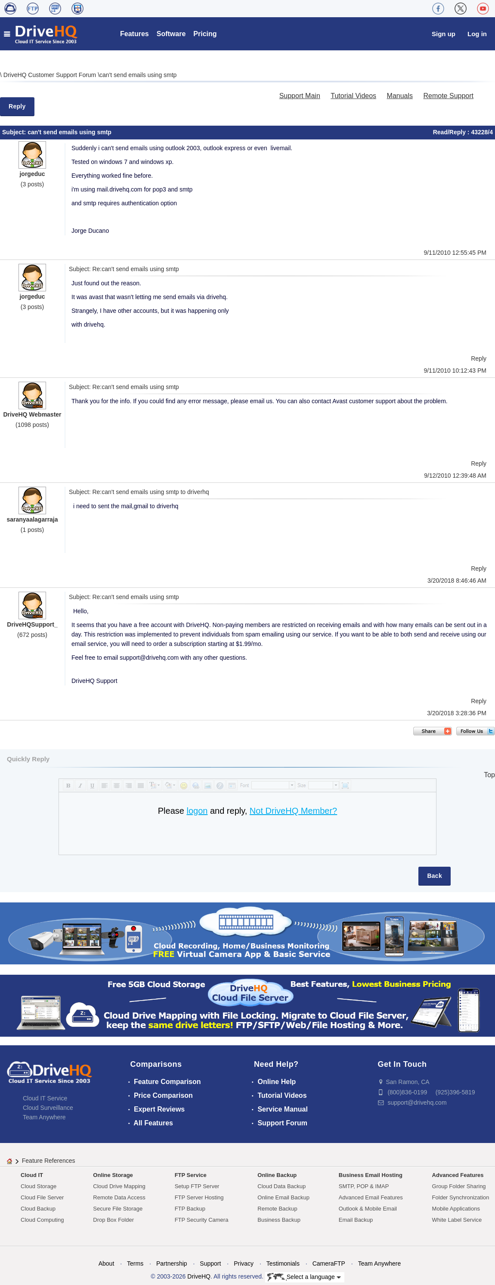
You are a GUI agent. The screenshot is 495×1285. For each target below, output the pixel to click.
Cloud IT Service (45, 1098)
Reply (17, 106)
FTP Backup (190, 1208)
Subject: (15, 132)
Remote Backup (277, 1208)
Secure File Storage (117, 1208)
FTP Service (191, 1175)
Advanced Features (458, 1175)
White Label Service (457, 1220)
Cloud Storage (38, 1186)
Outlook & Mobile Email (368, 1208)
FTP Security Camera (202, 1220)
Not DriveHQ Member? (293, 810)
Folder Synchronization (460, 1197)
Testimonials (283, 1263)
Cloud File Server (42, 1197)
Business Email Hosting (370, 1175)
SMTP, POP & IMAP (364, 1186)
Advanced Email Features (371, 1197)
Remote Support (448, 95)
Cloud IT (32, 1175)
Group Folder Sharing (459, 1186)
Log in (477, 33)
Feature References (48, 1160)
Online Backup (277, 1175)
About (106, 1263)
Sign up (443, 33)
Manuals (400, 95)
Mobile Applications (456, 1208)
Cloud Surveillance (48, 1107)
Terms (135, 1263)
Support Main (299, 95)
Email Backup (356, 1220)
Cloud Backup (38, 1208)
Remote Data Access (119, 1197)
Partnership (171, 1263)
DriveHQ (198, 1276)
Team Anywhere (44, 1117)
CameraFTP (328, 1263)
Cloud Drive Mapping (119, 1186)
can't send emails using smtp (137, 74)
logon (196, 810)
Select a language (304, 1277)
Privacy (244, 1263)
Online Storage (113, 1175)
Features (134, 33)
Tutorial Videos (353, 95)
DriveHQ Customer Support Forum (50, 74)
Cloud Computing (42, 1220)
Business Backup (278, 1220)
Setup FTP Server (197, 1186)
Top (489, 774)
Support (210, 1263)
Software (171, 33)
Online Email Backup (283, 1197)
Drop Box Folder (113, 1220)
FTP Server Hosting (199, 1197)
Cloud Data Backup (281, 1186)
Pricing (205, 33)
